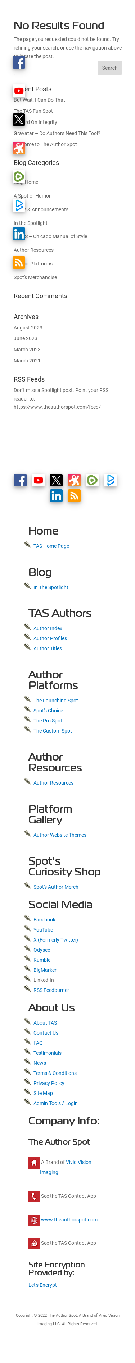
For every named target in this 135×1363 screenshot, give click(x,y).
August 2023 (28, 328)
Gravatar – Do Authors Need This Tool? (57, 133)
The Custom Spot (52, 731)
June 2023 (25, 338)
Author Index (47, 628)
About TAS (45, 1023)
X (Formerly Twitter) (55, 940)
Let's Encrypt (42, 1285)
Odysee (41, 950)
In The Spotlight (50, 587)
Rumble (41, 960)
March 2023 (27, 349)
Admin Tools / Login (55, 1103)
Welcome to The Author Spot (45, 144)
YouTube (43, 930)
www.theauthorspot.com (69, 1220)
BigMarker (45, 970)
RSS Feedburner (51, 990)
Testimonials (47, 1053)
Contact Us (45, 1033)
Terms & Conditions (55, 1073)
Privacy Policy (48, 1083)
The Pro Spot (47, 721)
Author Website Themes (59, 835)
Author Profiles (50, 638)
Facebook (44, 920)
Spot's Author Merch (55, 887)
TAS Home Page (51, 546)
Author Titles (47, 648)
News (39, 1063)
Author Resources (53, 783)
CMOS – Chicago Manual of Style (50, 236)
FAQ (38, 1043)
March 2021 (27, 361)
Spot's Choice (48, 710)
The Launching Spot (55, 700)
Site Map (43, 1093)
